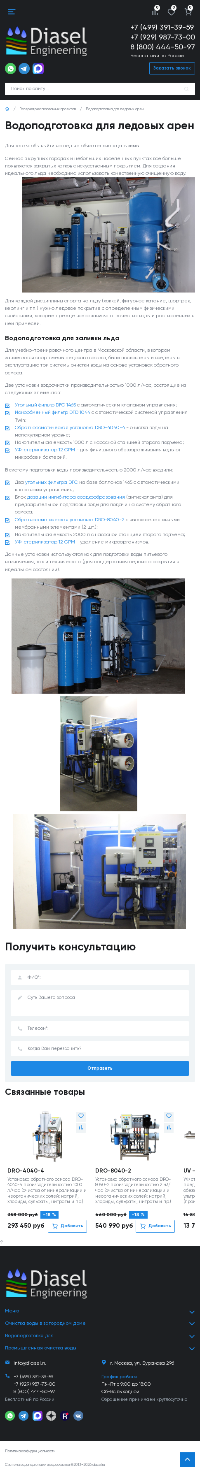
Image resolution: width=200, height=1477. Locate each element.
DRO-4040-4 (25, 1172)
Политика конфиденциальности (30, 1452)
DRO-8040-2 (113, 1172)
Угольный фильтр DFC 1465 (45, 406)
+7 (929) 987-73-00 (162, 37)
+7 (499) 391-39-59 (162, 27)
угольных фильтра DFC (51, 483)
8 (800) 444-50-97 (162, 47)
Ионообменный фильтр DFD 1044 (52, 413)
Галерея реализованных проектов (47, 109)
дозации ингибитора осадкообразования (76, 498)
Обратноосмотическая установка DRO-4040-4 (70, 428)
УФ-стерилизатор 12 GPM (45, 450)
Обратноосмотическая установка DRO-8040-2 (70, 520)
